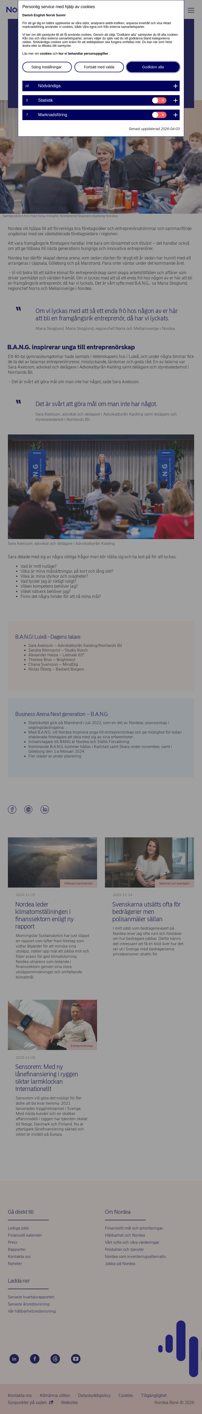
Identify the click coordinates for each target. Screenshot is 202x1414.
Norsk (50, 15)
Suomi (60, 15)
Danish (27, 15)
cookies (46, 53)
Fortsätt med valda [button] (99, 67)
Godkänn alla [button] (153, 67)
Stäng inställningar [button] (46, 67)
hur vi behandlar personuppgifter (83, 53)
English (39, 15)
